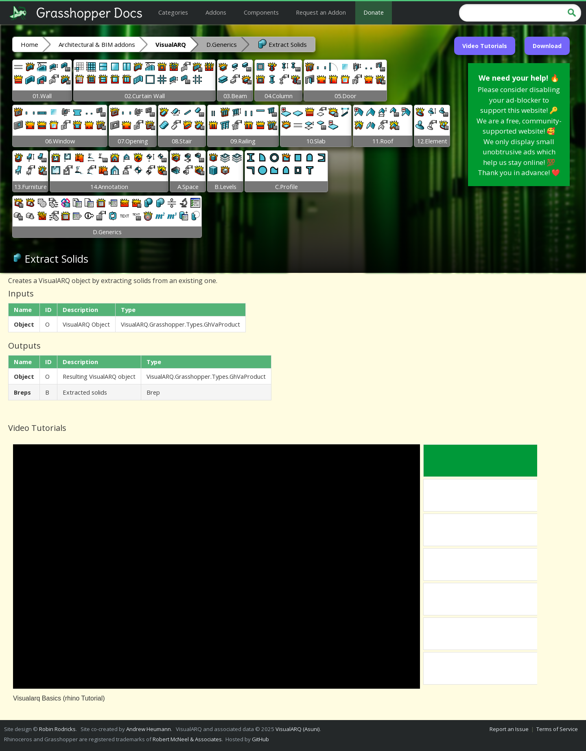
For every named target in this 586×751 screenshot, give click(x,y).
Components (261, 12)
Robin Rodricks (57, 729)
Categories (173, 12)
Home (29, 44)
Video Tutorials (484, 46)
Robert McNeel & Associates (187, 739)
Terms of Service (557, 729)
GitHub (260, 739)
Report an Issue (509, 729)
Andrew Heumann (148, 729)
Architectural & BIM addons (97, 44)
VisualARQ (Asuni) (298, 729)
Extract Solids (282, 44)
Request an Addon (321, 12)
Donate (373, 12)
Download (547, 46)
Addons (216, 12)
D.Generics (221, 44)
